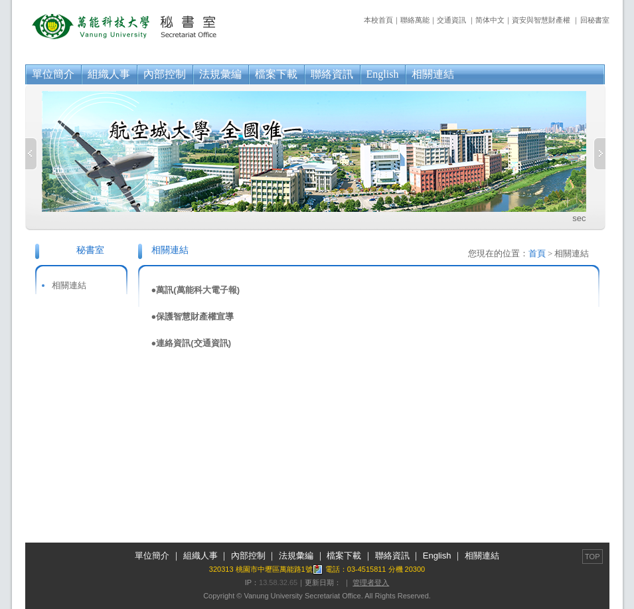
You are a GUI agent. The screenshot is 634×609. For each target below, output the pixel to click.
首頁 (537, 253)
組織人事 (109, 74)
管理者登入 (371, 582)
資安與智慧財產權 (541, 20)
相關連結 (433, 74)
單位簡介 (53, 74)
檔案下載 (276, 74)
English (382, 74)
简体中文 (490, 20)
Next (599, 153)
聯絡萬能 (415, 20)
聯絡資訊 (332, 74)
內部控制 (164, 74)
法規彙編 (220, 74)
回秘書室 (594, 20)
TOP (592, 557)
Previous (31, 153)
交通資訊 (451, 20)
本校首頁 (378, 20)
